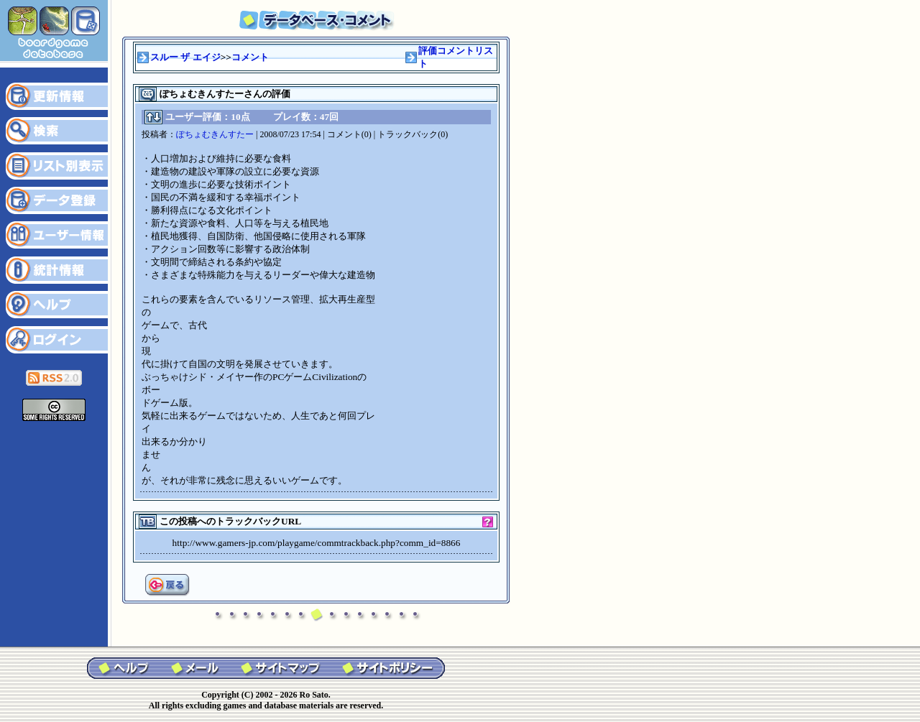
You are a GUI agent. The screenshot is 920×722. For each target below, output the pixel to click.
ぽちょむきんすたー (215, 134)
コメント (250, 57)
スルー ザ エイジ (185, 57)
